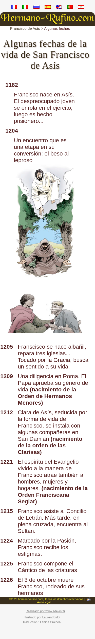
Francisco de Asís (25, 28)
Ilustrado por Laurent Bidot (42, 617)
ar (81, 7)
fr (14, 7)
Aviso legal (44, 602)
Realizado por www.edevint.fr (45, 611)
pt (70, 7)
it (25, 7)
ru (36, 7)
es (48, 7)
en (59, 7)
